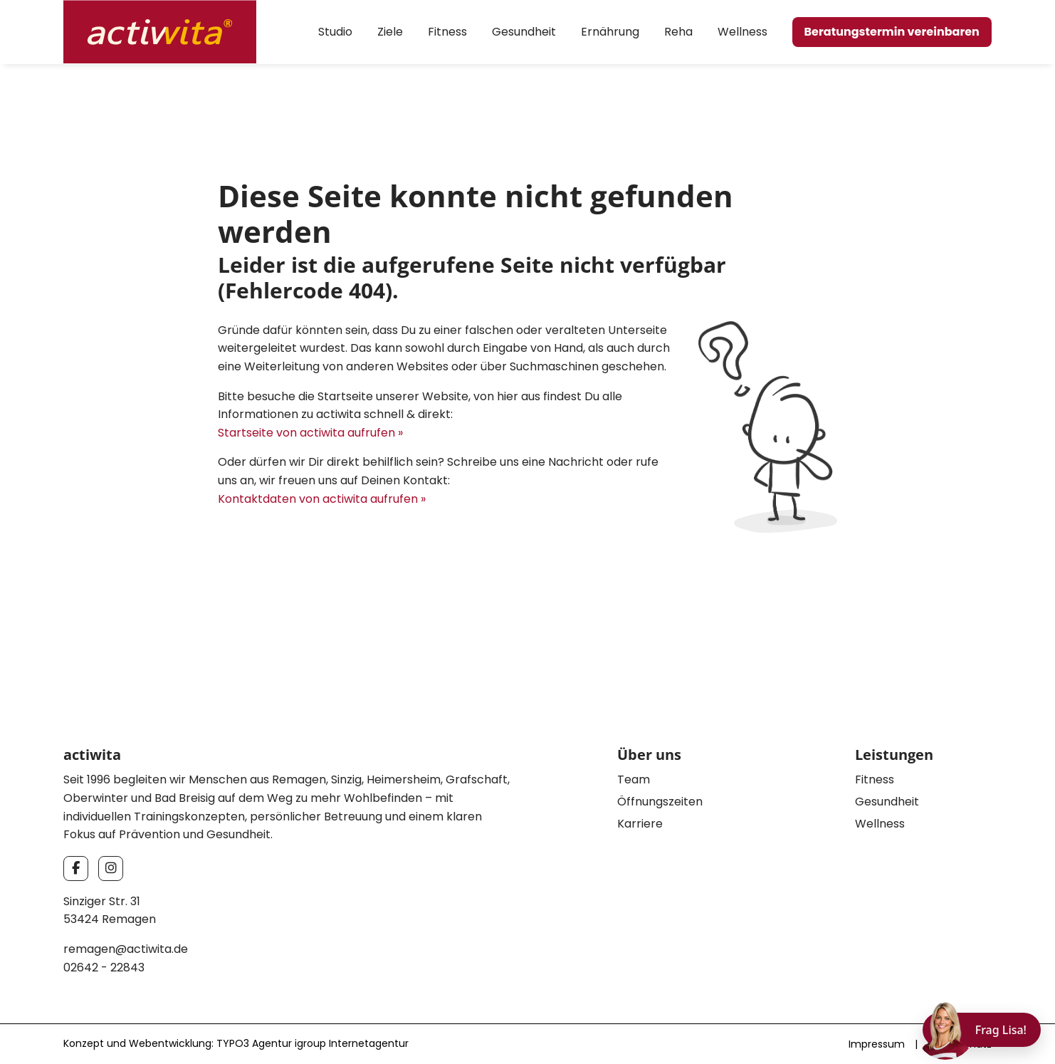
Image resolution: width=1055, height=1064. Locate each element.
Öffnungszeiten (660, 801)
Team (633, 779)
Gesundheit (524, 32)
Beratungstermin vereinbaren (892, 32)
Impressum (877, 1044)
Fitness (447, 32)
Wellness (742, 32)
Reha (678, 32)
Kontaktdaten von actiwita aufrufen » (322, 499)
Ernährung (610, 32)
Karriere (640, 823)
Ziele (390, 32)
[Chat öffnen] (982, 1030)
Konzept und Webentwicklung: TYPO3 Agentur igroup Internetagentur (236, 1043)
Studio (335, 32)
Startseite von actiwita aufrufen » (310, 432)
